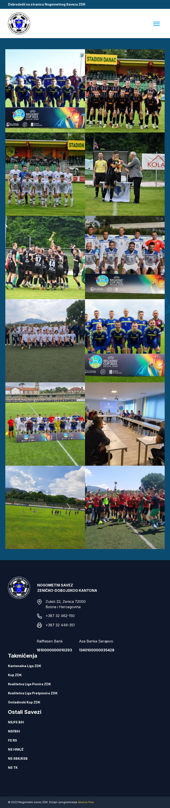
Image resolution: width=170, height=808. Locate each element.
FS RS (12, 740)
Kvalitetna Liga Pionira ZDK (29, 684)
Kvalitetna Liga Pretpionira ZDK (33, 693)
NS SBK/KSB (18, 758)
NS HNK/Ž (15, 749)
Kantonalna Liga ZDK (24, 666)
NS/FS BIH (16, 722)
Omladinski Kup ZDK (24, 702)
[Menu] (156, 24)
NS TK (13, 767)
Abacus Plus (86, 802)
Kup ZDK (15, 675)
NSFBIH (14, 731)
